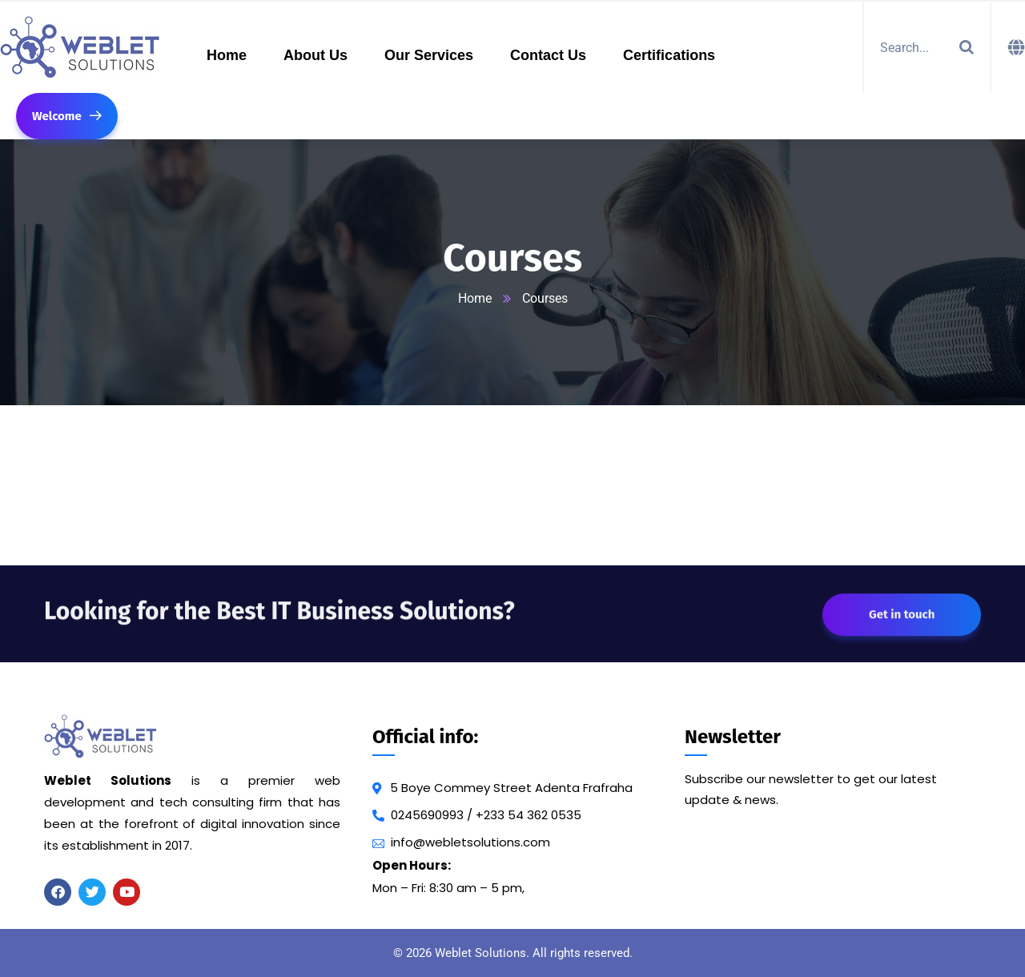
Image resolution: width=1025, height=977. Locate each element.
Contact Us (548, 55)
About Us (315, 55)
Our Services (428, 55)
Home (227, 55)
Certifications (669, 55)
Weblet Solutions (480, 953)
